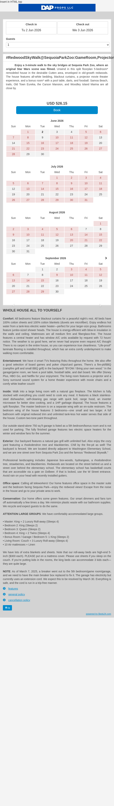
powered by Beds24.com (98, 614)
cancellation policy (16, 600)
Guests (10, 38)
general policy (14, 594)
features (10, 588)
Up (7, 607)
